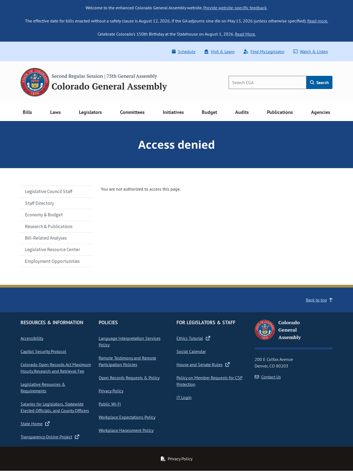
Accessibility (32, 338)
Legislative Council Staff (48, 191)
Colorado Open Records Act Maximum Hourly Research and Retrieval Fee (56, 368)
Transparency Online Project (50, 437)
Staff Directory (39, 203)
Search (319, 82)
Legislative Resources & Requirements (43, 387)
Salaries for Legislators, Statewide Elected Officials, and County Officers (55, 407)
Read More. (245, 34)
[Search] (267, 82)
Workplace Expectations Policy (127, 417)
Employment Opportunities (52, 261)
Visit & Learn (219, 51)
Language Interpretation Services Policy (130, 341)
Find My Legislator (263, 51)
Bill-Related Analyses (46, 238)
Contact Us (268, 377)
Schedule (183, 51)
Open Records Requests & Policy (129, 377)
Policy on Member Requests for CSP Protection (209, 381)
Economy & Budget (44, 215)
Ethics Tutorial (193, 338)
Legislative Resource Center (52, 249)
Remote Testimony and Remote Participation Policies (127, 361)
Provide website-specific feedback (235, 7)
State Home (35, 423)
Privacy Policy (111, 391)
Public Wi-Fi (110, 404)
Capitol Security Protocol (43, 351)
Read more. (317, 21)
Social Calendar (191, 351)
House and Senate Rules (203, 364)
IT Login (184, 397)
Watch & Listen (310, 51)
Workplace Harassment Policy (126, 430)
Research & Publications (49, 226)
